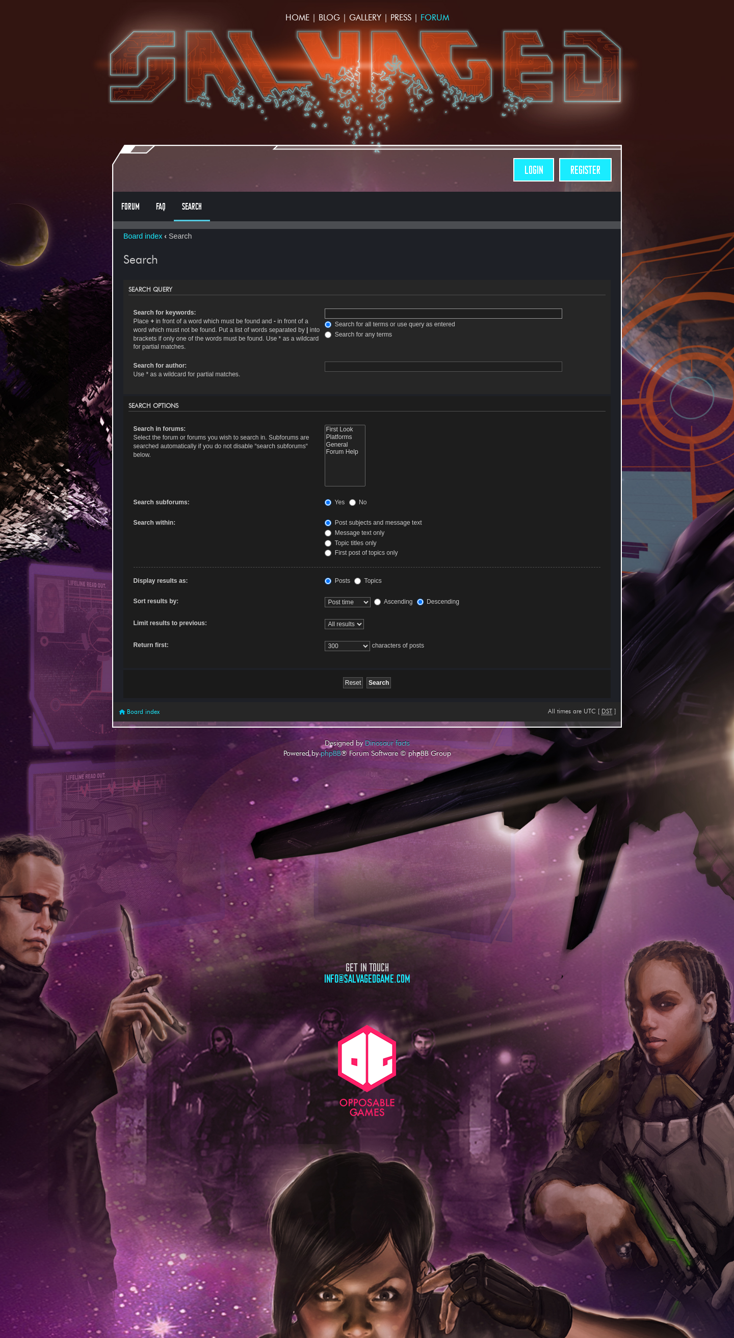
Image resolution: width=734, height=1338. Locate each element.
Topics (367, 580)
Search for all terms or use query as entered (390, 324)
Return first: (151, 645)
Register (585, 170)
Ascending (393, 601)
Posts (337, 580)
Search (192, 206)
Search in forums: (160, 428)
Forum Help (345, 452)
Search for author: (160, 365)
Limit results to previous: (170, 623)
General (345, 445)
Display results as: (161, 580)
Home (297, 17)
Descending (438, 601)
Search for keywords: (165, 312)
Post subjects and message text (373, 522)
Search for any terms (358, 334)
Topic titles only (350, 543)
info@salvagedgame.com (367, 978)
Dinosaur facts (387, 743)
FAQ (161, 206)
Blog (329, 17)
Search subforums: (162, 502)
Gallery (365, 17)
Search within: (155, 522)
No (358, 502)
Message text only (354, 532)
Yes (335, 502)
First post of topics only (361, 552)
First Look (345, 429)
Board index (142, 236)
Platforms (345, 437)
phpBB (331, 753)
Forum (435, 17)
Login (534, 170)
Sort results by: (156, 601)
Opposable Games (367, 1070)
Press (400, 17)
